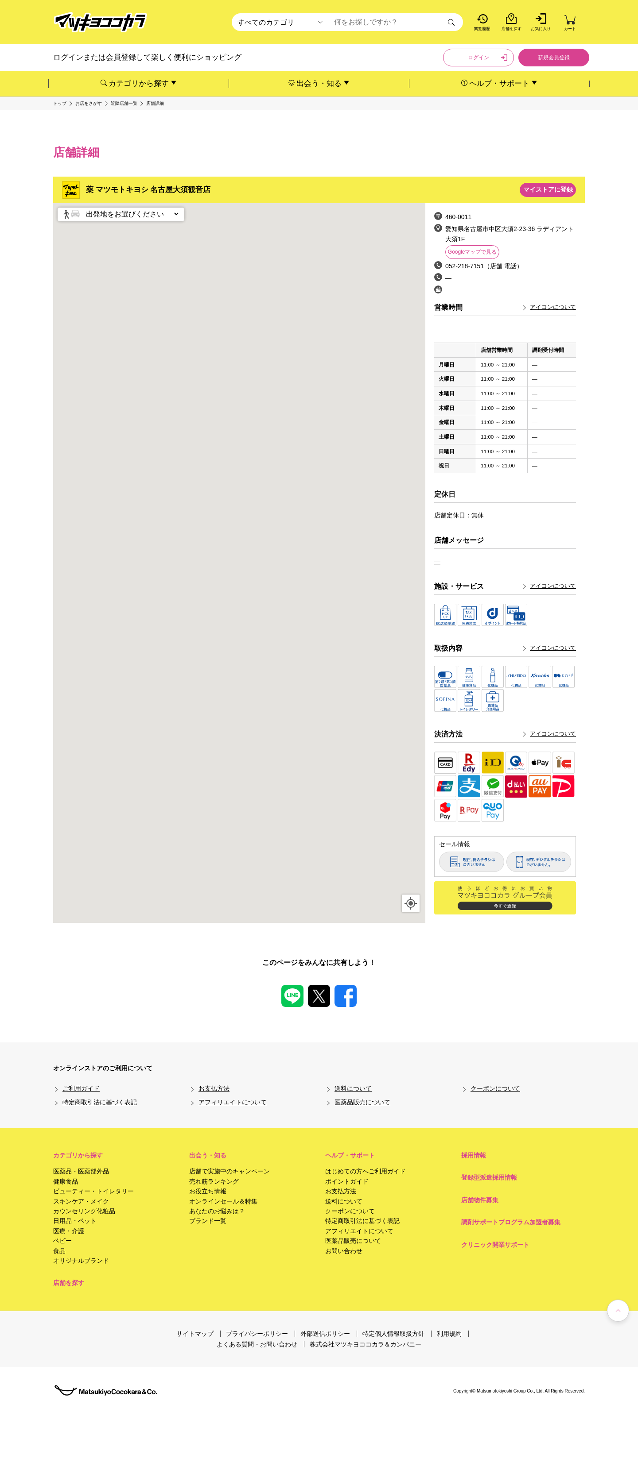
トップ (59, 103)
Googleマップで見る (472, 252)
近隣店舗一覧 (124, 103)
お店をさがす (88, 103)
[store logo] (100, 22)
